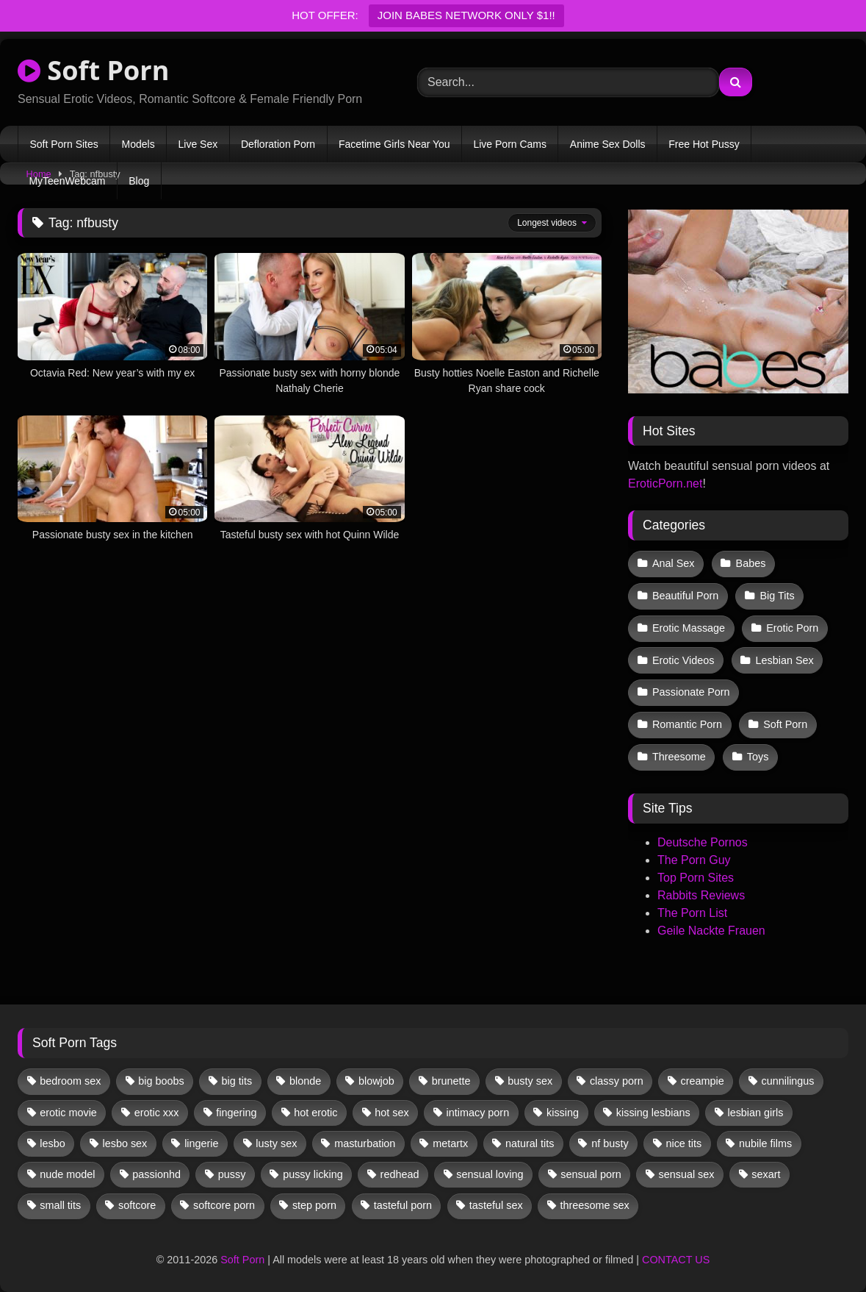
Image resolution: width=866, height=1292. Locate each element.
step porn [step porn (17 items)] (314, 1198)
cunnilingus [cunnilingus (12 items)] (788, 1073)
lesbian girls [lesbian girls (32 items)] (755, 1104)
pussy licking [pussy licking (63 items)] (313, 1167)
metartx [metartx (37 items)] (450, 1136)
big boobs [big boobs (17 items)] (161, 1073)
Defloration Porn (278, 144)
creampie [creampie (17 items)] (702, 1073)
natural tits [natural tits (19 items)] (529, 1136)
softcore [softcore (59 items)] (137, 1198)
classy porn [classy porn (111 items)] (616, 1073)
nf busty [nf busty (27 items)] (609, 1136)
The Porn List (692, 905)
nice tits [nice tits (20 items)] (683, 1136)
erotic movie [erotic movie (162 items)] (68, 1104)
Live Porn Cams (509, 144)
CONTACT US (676, 1252)
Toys (757, 750)
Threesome (679, 750)
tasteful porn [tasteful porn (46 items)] (403, 1198)
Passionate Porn (691, 687)
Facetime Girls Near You (394, 144)
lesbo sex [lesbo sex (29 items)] (125, 1136)
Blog (139, 181)
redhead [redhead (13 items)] (399, 1167)
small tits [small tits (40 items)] (60, 1198)
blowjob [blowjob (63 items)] (376, 1073)
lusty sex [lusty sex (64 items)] (276, 1136)
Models (138, 144)
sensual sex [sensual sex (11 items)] (687, 1167)
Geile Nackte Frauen (711, 923)
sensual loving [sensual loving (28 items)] (489, 1167)
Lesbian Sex (783, 657)
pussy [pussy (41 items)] (232, 1167)
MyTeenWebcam (67, 181)
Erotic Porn (791, 625)
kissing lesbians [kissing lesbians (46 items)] (653, 1104)
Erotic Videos (683, 657)
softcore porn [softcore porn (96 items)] (224, 1198)
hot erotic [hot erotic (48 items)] (315, 1104)
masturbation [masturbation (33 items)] (364, 1136)
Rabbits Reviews (701, 888)
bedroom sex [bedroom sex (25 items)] (70, 1073)
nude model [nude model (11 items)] (67, 1167)
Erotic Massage (688, 625)
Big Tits (776, 594)
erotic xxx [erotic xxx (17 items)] (156, 1104)
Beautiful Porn (685, 594)
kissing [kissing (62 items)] (562, 1104)
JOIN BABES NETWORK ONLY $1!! (466, 15)
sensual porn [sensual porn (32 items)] (590, 1167)
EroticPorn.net (665, 483)
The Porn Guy (694, 852)
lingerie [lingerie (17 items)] (201, 1136)
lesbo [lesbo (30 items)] (52, 1136)
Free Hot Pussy (703, 144)
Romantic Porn (687, 718)
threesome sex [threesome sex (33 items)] (594, 1198)
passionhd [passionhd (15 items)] (156, 1167)
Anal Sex (673, 563)
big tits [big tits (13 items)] (237, 1073)
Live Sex (197, 144)
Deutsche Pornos (702, 835)
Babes (750, 563)
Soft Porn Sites (63, 144)
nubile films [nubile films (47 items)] (765, 1136)
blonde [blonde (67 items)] (305, 1073)
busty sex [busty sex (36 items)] (530, 1073)
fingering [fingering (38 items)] (236, 1104)
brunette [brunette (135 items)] (451, 1073)
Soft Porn (93, 70)
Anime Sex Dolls (608, 144)
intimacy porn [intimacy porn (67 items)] (478, 1104)
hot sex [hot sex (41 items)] (391, 1104)
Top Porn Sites (695, 870)
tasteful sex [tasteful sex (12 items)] (496, 1198)
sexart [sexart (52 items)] (765, 1167)
